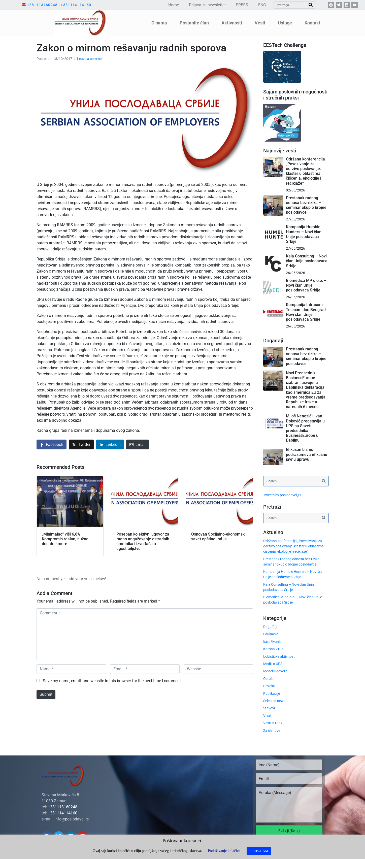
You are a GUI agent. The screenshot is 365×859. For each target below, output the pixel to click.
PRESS (242, 5)
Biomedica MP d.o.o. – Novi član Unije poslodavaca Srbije (306, 285)
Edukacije (270, 634)
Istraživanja (272, 642)
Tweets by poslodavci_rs (282, 495)
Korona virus (273, 649)
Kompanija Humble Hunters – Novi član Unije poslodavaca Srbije (303, 234)
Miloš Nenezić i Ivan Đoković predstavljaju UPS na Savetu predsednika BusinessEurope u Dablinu (305, 428)
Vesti (260, 22)
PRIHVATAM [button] (259, 851)
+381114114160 (76, 5)
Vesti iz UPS (272, 723)
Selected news (274, 701)
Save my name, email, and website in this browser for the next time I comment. (112, 680)
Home (173, 5)
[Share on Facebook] (52, 444)
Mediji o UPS (272, 664)
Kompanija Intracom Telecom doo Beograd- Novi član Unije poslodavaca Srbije (306, 312)
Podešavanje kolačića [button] (224, 851)
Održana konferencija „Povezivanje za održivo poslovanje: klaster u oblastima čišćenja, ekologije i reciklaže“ (305, 171)
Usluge (285, 22)
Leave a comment (91, 59)
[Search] (311, 5)
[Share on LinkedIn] (110, 444)
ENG (262, 5)
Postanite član (194, 22)
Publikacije (271, 693)
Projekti (269, 686)
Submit (46, 694)
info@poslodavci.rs (71, 819)
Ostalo (268, 679)
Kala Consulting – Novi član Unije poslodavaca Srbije (306, 261)
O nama (159, 22)
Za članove (271, 731)
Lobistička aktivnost (279, 656)
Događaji (270, 627)
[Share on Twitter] (81, 444)
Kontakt (312, 22)
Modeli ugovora (275, 671)
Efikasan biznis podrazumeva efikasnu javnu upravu (306, 454)
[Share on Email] (137, 444)
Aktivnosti (231, 22)
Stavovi (269, 708)
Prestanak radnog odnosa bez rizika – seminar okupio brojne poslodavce (306, 205)
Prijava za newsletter (207, 5)
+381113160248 (42, 5)
